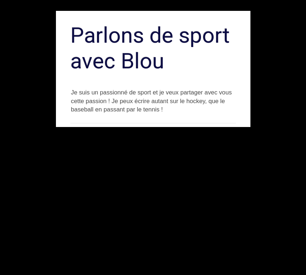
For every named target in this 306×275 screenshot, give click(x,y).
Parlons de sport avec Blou (150, 48)
